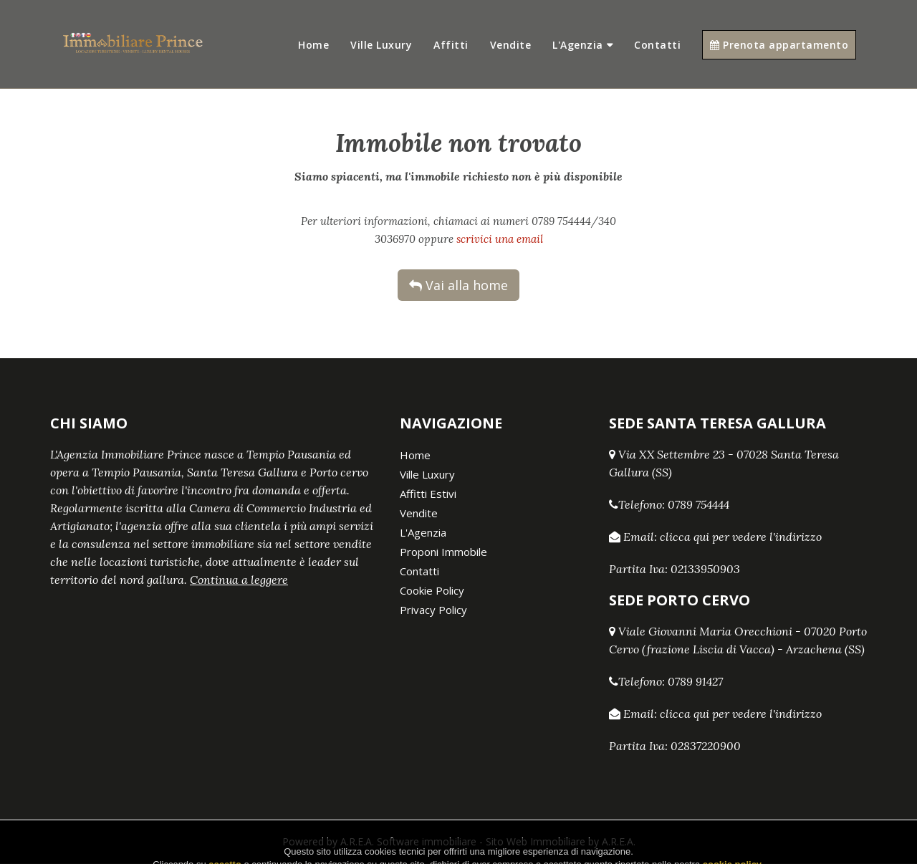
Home (313, 45)
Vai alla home (458, 285)
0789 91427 (695, 681)
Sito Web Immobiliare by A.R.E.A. (560, 841)
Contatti (657, 45)
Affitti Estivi (428, 493)
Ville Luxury (381, 45)
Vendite (511, 45)
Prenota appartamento (779, 45)
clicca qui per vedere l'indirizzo (741, 536)
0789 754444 (698, 504)
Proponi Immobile (443, 551)
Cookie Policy (432, 590)
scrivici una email (499, 239)
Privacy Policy (433, 610)
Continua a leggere (239, 579)
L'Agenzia (577, 45)
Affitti (451, 45)
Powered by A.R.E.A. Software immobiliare (379, 841)
